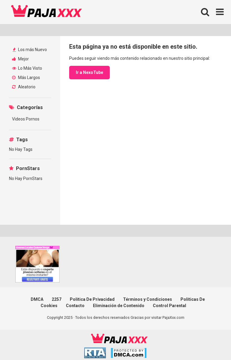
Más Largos (26, 77)
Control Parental (169, 305)
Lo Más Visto (27, 68)
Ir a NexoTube (89, 72)
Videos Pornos (25, 119)
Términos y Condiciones (147, 299)
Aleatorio (23, 86)
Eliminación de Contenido (118, 305)
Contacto (75, 305)
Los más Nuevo (30, 49)
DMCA (37, 299)
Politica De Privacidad (92, 299)
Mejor (20, 58)
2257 (56, 299)
